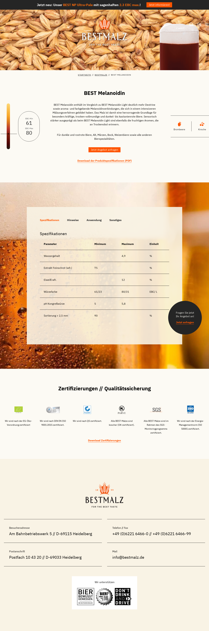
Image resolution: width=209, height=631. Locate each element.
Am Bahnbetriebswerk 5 (30, 533)
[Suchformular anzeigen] (191, 24)
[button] (104, 149)
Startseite (84, 75)
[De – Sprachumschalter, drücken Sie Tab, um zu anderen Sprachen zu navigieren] (199, 25)
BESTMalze (101, 75)
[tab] (50, 220)
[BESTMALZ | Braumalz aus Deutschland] (104, 30)
